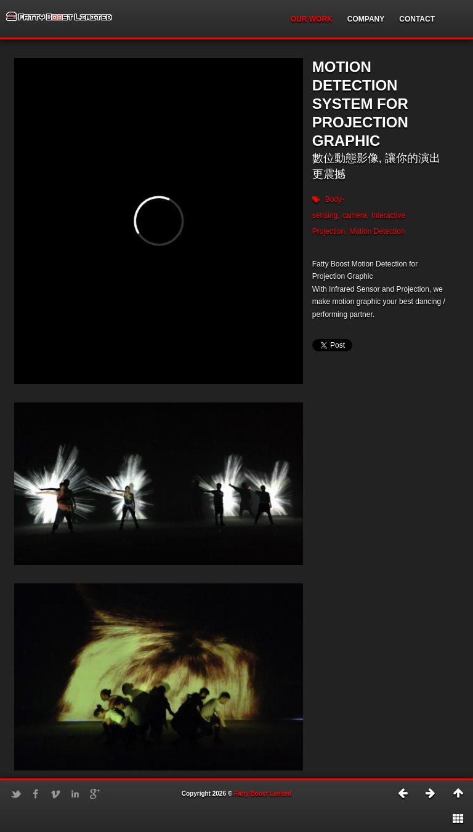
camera (354, 215)
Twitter (16, 793)
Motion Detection (377, 231)
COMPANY (365, 19)
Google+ (95, 793)
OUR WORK (312, 19)
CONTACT (417, 19)
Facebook (36, 793)
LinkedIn (75, 793)
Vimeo (55, 793)
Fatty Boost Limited (262, 793)
